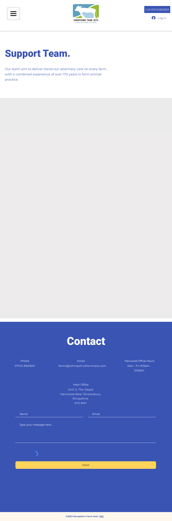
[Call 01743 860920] (157, 9)
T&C (101, 516)
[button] (13, 13)
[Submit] (85, 465)
